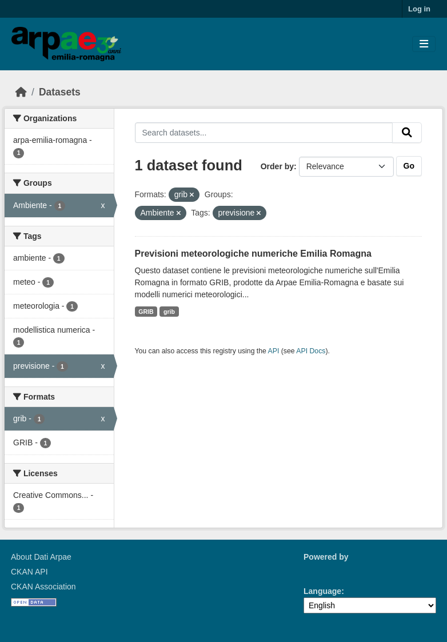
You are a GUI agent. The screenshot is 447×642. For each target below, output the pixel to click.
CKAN (323, 570)
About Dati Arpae (41, 556)
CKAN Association (43, 586)
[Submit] (407, 132)
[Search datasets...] (264, 132)
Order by (277, 166)
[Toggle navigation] (424, 44)
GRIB (145, 311)
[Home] (21, 92)
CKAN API (29, 571)
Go (409, 165)
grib (169, 311)
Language (322, 591)
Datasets (60, 92)
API (274, 351)
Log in (419, 9)
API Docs (310, 351)
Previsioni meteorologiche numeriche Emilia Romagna (253, 253)
